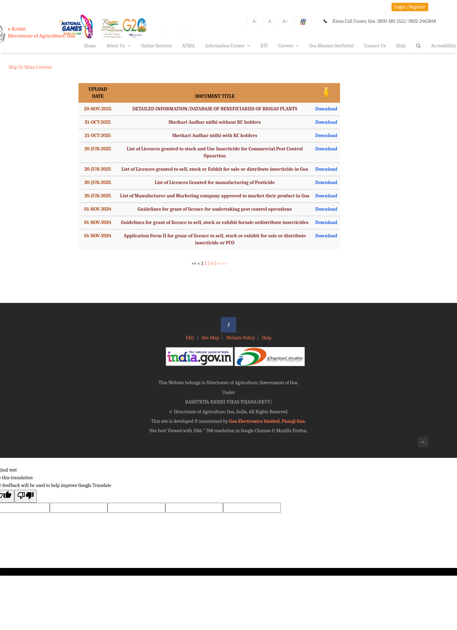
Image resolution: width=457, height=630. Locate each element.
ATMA (188, 46)
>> (224, 263)
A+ (285, 21)
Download (326, 109)
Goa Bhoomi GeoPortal (331, 46)
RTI (264, 46)
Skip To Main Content (30, 67)
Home (90, 46)
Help (401, 46)
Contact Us (375, 46)
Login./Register (409, 7)
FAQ (190, 338)
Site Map (210, 338)
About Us (118, 46)
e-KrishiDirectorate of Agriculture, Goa (41, 32)
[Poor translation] (25, 496)
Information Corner (227, 46)
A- (254, 21)
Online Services (156, 46)
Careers (288, 46)
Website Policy (240, 338)
